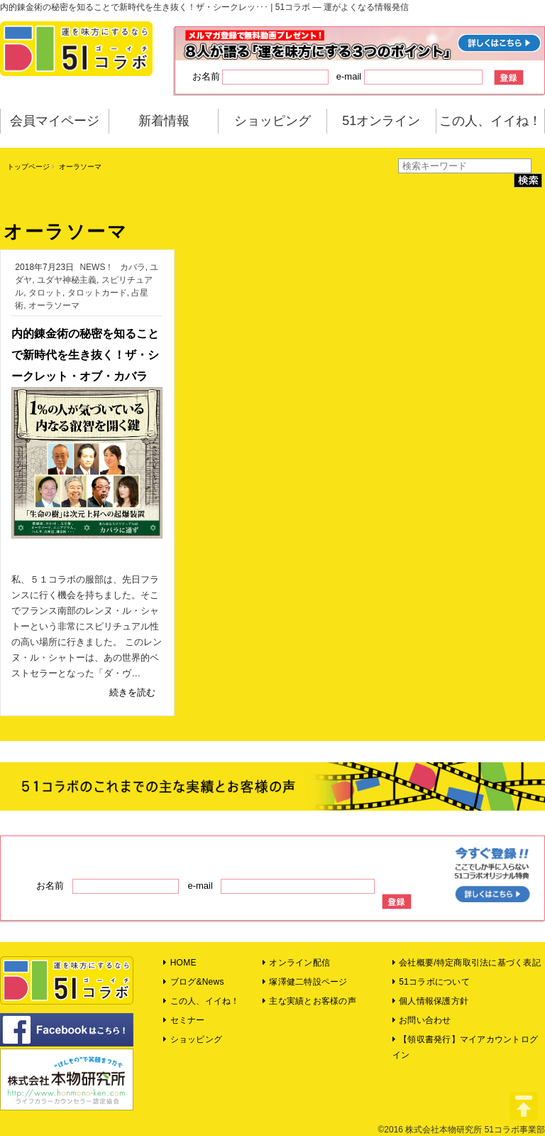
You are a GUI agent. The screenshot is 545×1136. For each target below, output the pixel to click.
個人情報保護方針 (430, 1001)
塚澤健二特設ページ (305, 982)
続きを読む (132, 692)
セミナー (183, 1020)
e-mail (409, 77)
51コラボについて (431, 982)
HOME (179, 963)
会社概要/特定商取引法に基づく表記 (466, 963)
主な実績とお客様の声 (309, 1001)
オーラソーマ (53, 305)
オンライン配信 (296, 963)
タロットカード (97, 293)
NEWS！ (96, 267)
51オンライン (381, 121)
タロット (45, 293)
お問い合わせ (421, 1020)
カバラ (132, 267)
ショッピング (272, 121)
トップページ (28, 167)
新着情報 (163, 121)
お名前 (260, 77)
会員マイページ (54, 121)
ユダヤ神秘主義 (67, 280)
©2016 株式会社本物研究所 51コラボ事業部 (461, 1130)
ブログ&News (193, 982)
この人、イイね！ (490, 121)
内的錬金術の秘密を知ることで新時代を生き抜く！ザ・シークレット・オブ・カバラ (85, 355)
